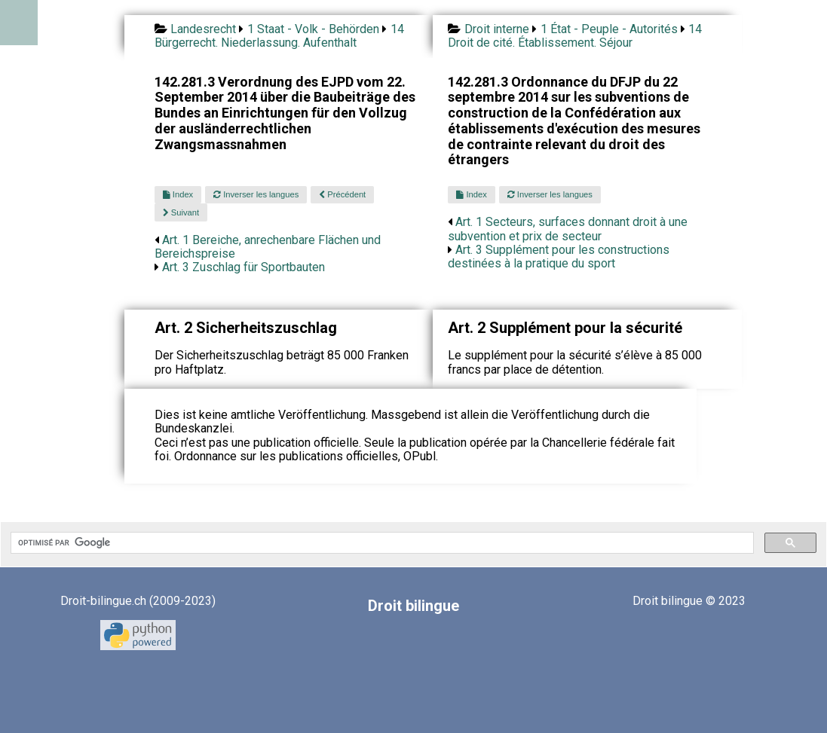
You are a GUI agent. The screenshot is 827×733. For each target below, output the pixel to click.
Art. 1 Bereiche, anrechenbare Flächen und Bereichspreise (268, 247)
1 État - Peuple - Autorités (609, 29)
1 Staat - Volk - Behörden (313, 29)
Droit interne (496, 29)
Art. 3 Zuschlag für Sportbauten (243, 267)
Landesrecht (203, 29)
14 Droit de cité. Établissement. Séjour (575, 36)
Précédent (342, 194)
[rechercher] (380, 543)
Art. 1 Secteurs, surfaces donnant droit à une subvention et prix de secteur (568, 229)
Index (178, 194)
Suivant (181, 212)
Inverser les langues (256, 194)
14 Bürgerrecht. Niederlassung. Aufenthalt (279, 36)
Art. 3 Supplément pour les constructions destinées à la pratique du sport (558, 256)
